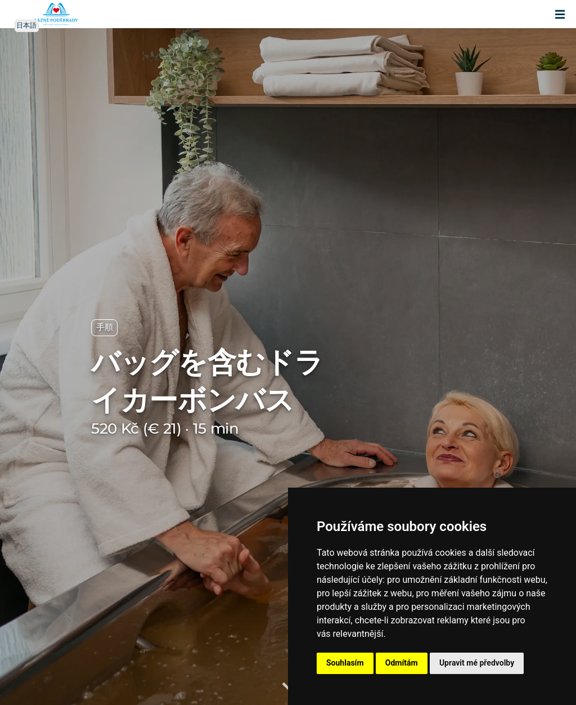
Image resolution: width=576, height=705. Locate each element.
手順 (104, 327)
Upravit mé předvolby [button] (476, 662)
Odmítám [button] (401, 662)
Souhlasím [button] (345, 662)
